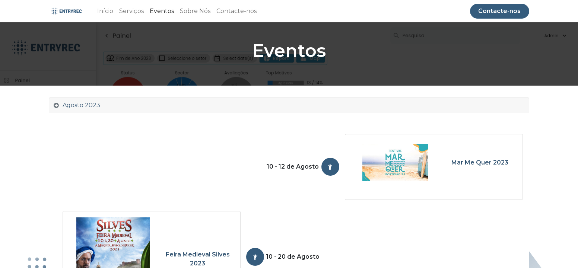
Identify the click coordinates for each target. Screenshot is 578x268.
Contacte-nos (499, 11)
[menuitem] (105, 11)
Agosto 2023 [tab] (81, 105)
